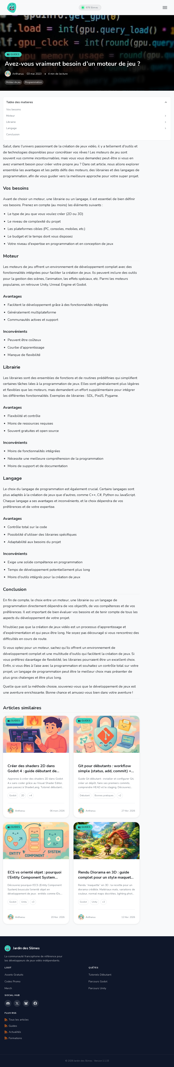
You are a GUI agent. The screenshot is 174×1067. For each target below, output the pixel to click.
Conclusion (13, 134)
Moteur (10, 116)
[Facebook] (35, 1003)
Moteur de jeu (13, 82)
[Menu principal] (165, 7)
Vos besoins (13, 109)
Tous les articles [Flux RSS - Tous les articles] (17, 1019)
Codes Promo (12, 981)
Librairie (11, 122)
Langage (11, 128)
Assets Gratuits (14, 974)
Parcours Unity (97, 988)
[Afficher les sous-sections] (165, 116)
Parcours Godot (98, 981)
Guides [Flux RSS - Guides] (11, 1026)
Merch (8, 988)
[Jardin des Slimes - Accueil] (12, 7)
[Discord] (8, 1003)
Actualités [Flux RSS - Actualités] (13, 1032)
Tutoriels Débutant (100, 974)
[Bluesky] (26, 1003)
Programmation (33, 82)
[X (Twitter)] (17, 1003)
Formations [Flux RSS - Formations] (13, 1038)
